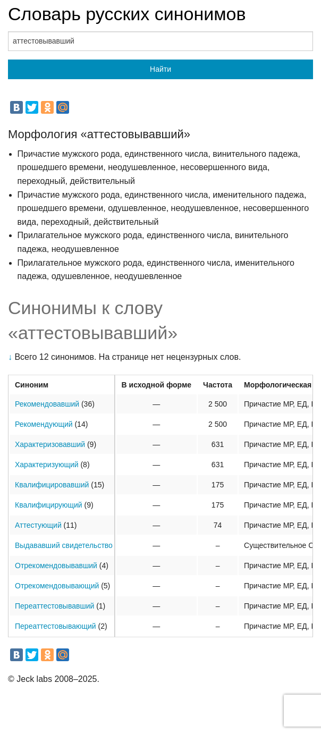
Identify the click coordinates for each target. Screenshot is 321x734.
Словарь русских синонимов (127, 14)
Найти (160, 69)
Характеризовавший (50, 444)
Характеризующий (47, 464)
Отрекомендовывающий (57, 585)
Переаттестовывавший (54, 606)
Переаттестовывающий (55, 626)
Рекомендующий (44, 424)
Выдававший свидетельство (64, 545)
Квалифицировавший (52, 484)
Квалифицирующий (48, 505)
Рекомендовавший (47, 404)
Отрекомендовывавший (56, 565)
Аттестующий (38, 525)
